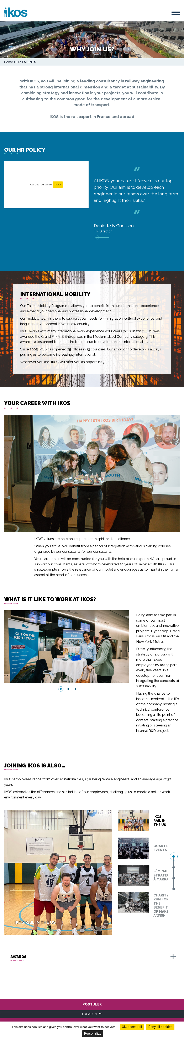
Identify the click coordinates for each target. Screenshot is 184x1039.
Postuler (92, 1004)
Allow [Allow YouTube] (58, 184)
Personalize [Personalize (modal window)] (92, 1033)
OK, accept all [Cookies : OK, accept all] (132, 1027)
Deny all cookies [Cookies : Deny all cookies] (160, 1027)
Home (8, 62)
